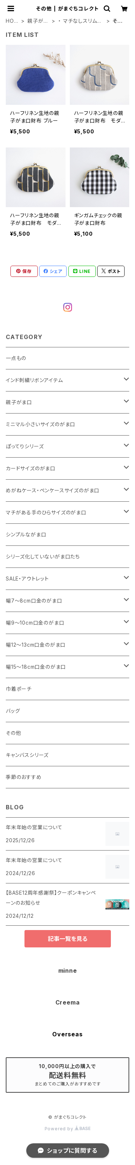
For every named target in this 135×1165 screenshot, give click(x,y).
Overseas (67, 1034)
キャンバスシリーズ (27, 755)
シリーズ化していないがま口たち (43, 556)
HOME (12, 21)
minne (67, 970)
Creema (67, 1002)
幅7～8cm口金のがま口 (34, 601)
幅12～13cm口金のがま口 (36, 645)
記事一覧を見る (67, 938)
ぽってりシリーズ (25, 446)
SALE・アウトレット (27, 578)
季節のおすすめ (24, 777)
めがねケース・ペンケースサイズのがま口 (52, 490)
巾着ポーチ (19, 689)
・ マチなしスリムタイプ (80, 21)
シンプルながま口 (26, 534)
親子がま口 (37, 21)
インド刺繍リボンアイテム (34, 380)
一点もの (16, 358)
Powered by (68, 1128)
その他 (13, 733)
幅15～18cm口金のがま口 (36, 667)
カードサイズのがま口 (30, 468)
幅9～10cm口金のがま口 (35, 623)
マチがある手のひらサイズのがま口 (46, 512)
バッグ (13, 711)
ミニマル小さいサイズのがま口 (40, 424)
